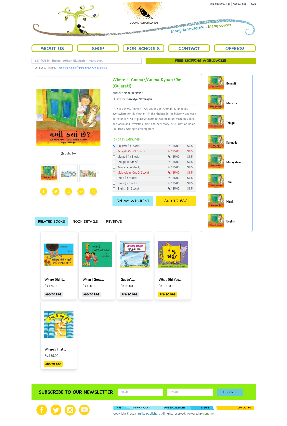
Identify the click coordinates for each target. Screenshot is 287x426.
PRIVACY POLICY (141, 408)
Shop (98, 48)
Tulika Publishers (149, 413)
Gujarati (52, 68)
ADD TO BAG (175, 200)
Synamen (209, 413)
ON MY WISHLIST (132, 200)
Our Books (40, 68)
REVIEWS (114, 221)
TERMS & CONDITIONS (173, 408)
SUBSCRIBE (230, 392)
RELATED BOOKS (51, 221)
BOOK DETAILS (85, 221)
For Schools (143, 48)
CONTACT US (244, 408)
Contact (189, 48)
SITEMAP (205, 408)
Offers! (234, 48)
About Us (52, 48)
